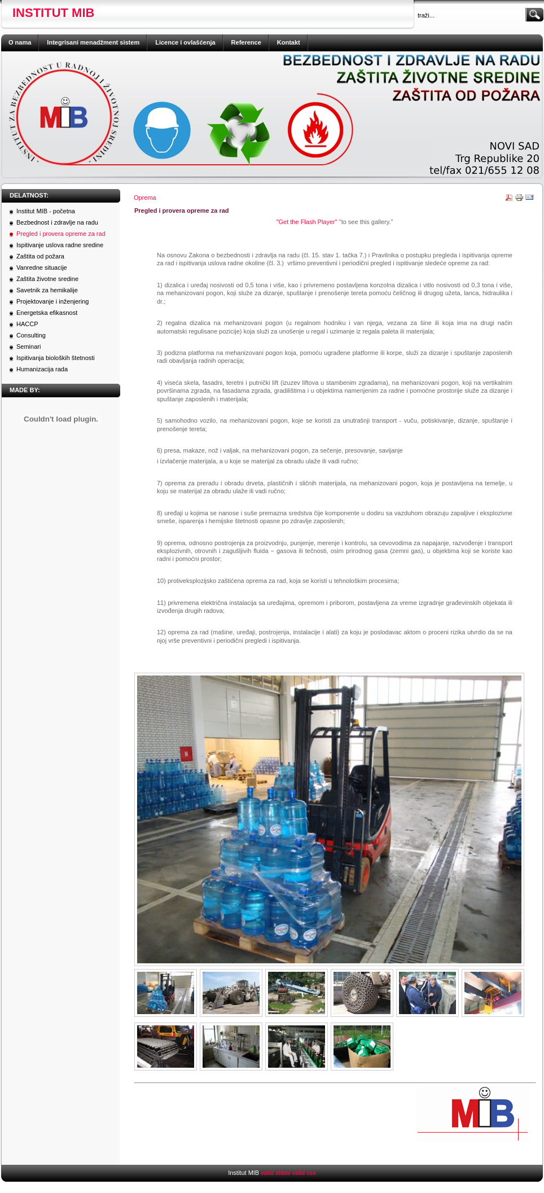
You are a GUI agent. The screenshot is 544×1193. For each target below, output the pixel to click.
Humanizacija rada (42, 369)
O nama (19, 42)
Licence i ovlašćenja (185, 42)
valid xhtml (275, 1173)
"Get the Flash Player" (307, 221)
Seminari (28, 346)
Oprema (145, 197)
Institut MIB (53, 13)
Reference (246, 42)
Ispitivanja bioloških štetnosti (55, 357)
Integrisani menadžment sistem (93, 42)
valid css (304, 1173)
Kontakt (288, 42)
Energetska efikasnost (46, 312)
